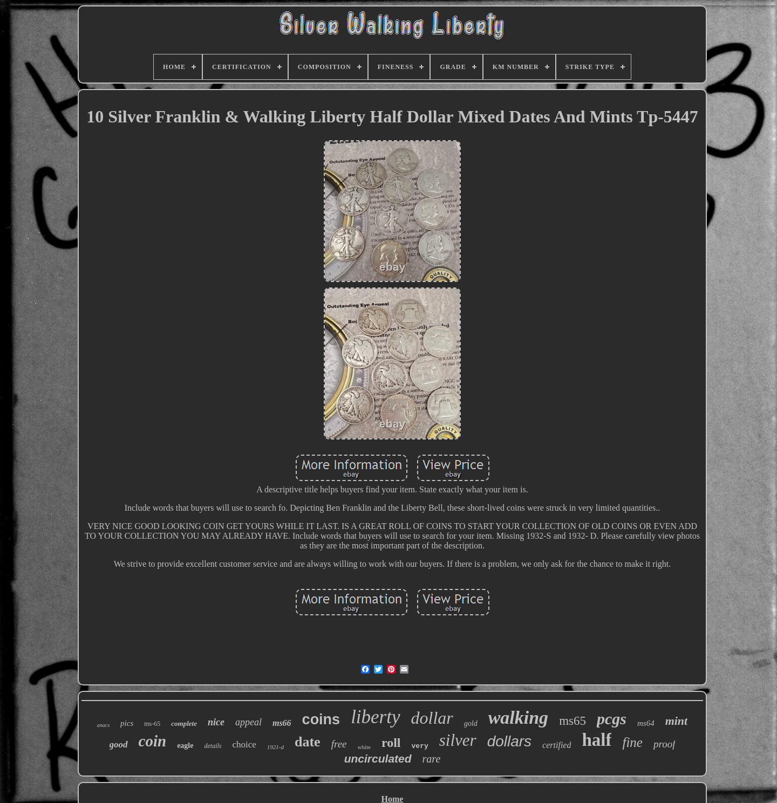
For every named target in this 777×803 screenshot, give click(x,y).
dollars (509, 741)
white (364, 747)
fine (632, 742)
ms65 (572, 720)
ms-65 (152, 723)
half (596, 740)
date (308, 742)
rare (431, 759)
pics (126, 723)
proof (664, 744)
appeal (248, 722)
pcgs (611, 718)
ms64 (646, 723)
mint (676, 720)
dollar (432, 717)
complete (184, 723)
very (420, 746)
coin (153, 741)
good (119, 744)
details (212, 746)
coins (321, 719)
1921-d (275, 747)
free (339, 744)
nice (216, 722)
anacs (103, 725)
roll (391, 743)
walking (518, 717)
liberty (375, 716)
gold (471, 723)
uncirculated (378, 758)
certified (556, 745)
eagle (185, 746)
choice (244, 744)
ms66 (281, 722)
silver (457, 740)
